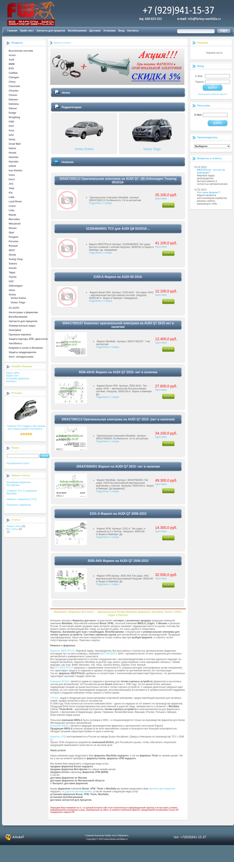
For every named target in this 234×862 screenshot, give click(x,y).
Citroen (13, 95)
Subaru (13, 264)
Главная (12, 30)
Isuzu (12, 175)
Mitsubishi (15, 224)
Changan (14, 77)
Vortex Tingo (18, 303)
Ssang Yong (15, 259)
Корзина (202, 42)
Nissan (13, 228)
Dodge (12, 113)
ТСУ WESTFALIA (63, 667)
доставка (162, 198)
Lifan (12, 210)
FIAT (11, 126)
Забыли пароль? (219, 94)
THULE (54, 698)
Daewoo (13, 100)
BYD (11, 69)
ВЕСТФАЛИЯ (107, 653)
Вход (121, 30)
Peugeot (13, 237)
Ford (11, 131)
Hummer (14, 157)
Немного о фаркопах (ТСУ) (21, 499)
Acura (12, 55)
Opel (11, 233)
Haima (12, 148)
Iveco (12, 179)
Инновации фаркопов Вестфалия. (18, 484)
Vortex (12, 295)
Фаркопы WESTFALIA (62, 650)
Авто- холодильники (21, 357)
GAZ (11, 135)
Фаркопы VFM (58, 736)
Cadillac (13, 73)
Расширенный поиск (17, 463)
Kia (11, 193)
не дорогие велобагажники (77, 791)
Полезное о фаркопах (18, 504)
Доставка (94, 30)
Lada (11, 197)
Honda (12, 153)
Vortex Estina (18, 298)
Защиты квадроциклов (22, 352)
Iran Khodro (15, 170)
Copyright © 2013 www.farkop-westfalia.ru (107, 839)
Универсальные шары (22, 326)
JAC (11, 184)
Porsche (13, 241)
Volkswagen (15, 286)
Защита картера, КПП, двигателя (28, 339)
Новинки (68, 162)
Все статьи (12, 529)
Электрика (15, 330)
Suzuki (13, 268)
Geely (12, 139)
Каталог (58, 43)
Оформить (123, 835)
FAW (11, 122)
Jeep (11, 188)
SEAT (12, 250)
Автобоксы (15, 343)
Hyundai (13, 162)
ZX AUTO (14, 308)
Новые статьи (14, 526)
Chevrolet (14, 86)
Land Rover (15, 202)
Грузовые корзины (20, 335)
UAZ (11, 281)
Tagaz (12, 272)
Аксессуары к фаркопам (23, 312)
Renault (13, 246)
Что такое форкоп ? (208, 192)
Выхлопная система (21, 51)
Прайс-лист (27, 30)
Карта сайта (13, 372)
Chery (12, 82)
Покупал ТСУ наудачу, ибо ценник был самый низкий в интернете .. (26, 427)
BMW (12, 64)
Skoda (12, 255)
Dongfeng (14, 117)
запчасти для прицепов (162, 788)
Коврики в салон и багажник (26, 348)
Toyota (12, 277)
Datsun (13, 108)
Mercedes (14, 219)
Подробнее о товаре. (101, 203)
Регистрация (204, 94)
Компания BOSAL (60, 681)
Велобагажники (77, 30)
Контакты (133, 30)
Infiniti (12, 166)
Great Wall (15, 144)
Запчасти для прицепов (51, 30)
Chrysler (14, 91)
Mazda (12, 215)
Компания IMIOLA (60, 725)
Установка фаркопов (17, 378)
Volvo (12, 290)
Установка (109, 30)
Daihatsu (14, 104)
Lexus (12, 206)
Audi (11, 60)
